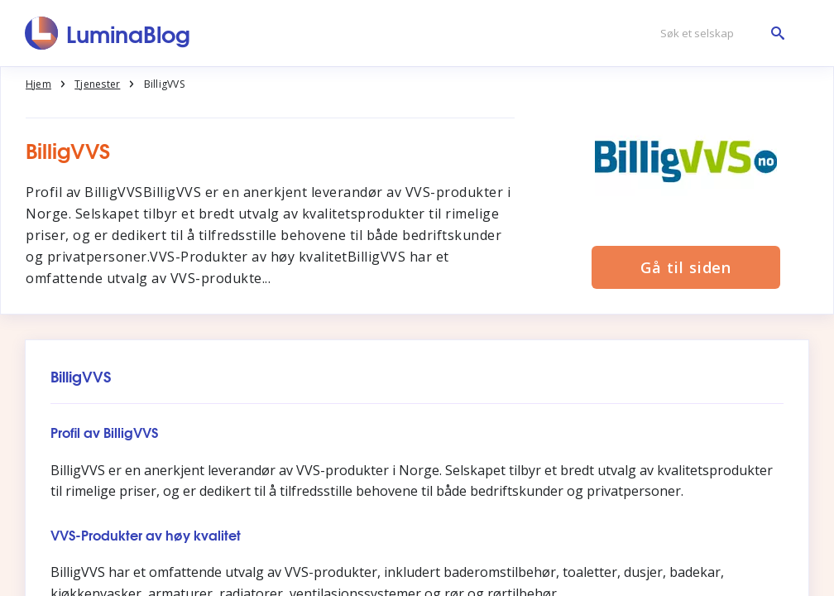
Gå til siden (685, 267)
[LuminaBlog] (108, 33)
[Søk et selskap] (718, 33)
